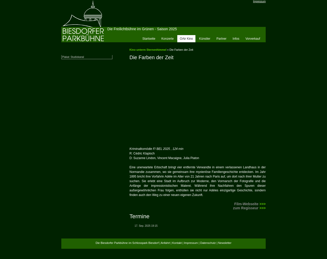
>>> (262, 204)
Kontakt (177, 242)
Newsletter (224, 242)
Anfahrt (165, 242)
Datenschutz (208, 242)
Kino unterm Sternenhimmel (148, 49)
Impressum (259, 1)
